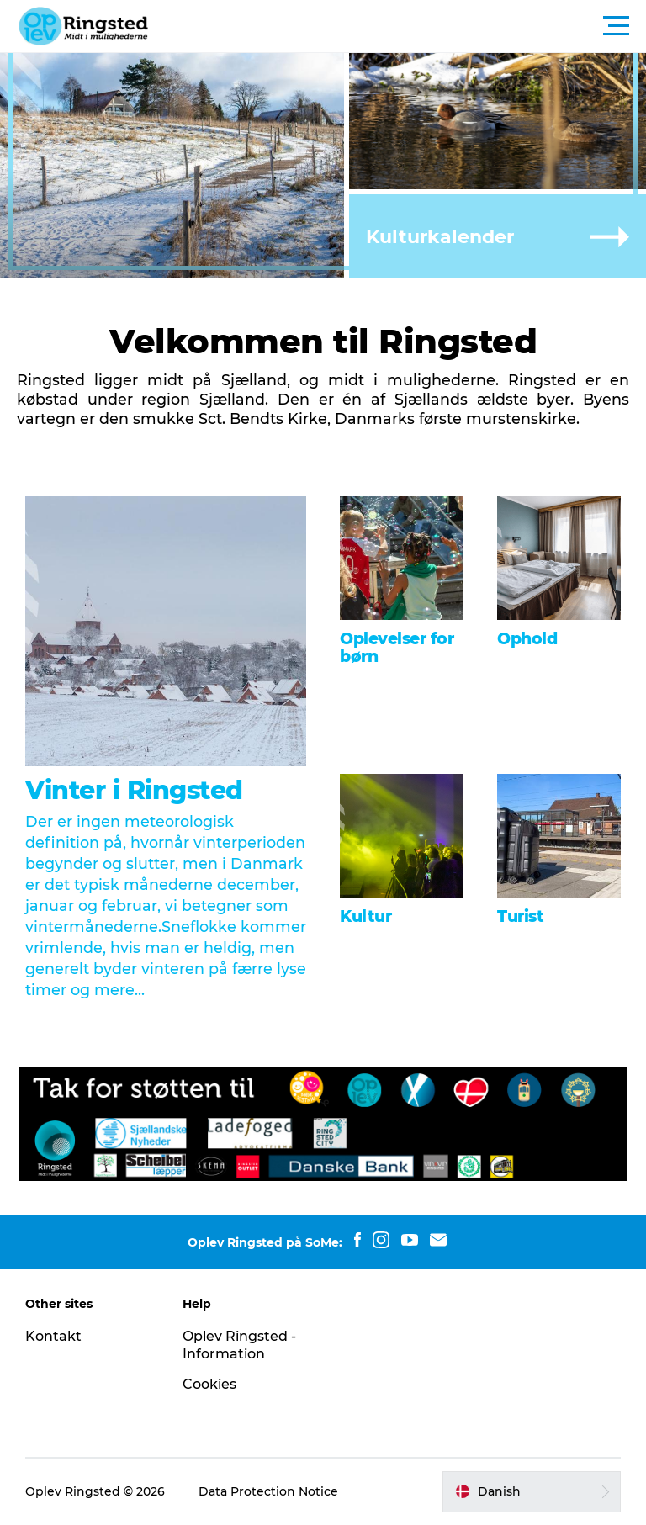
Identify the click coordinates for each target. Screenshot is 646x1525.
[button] (398, 26)
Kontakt (53, 1336)
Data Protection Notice (268, 1491)
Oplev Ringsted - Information (239, 1345)
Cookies (209, 1384)
